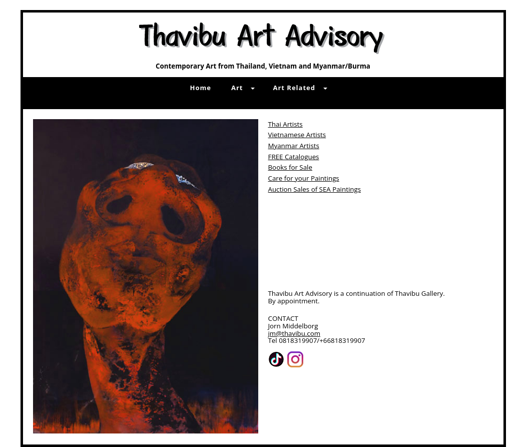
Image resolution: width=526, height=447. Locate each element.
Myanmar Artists (293, 145)
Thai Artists (285, 124)
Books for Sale (290, 167)
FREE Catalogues (293, 156)
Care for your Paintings (303, 178)
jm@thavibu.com (294, 333)
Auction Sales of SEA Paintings (314, 189)
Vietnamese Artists (297, 134)
